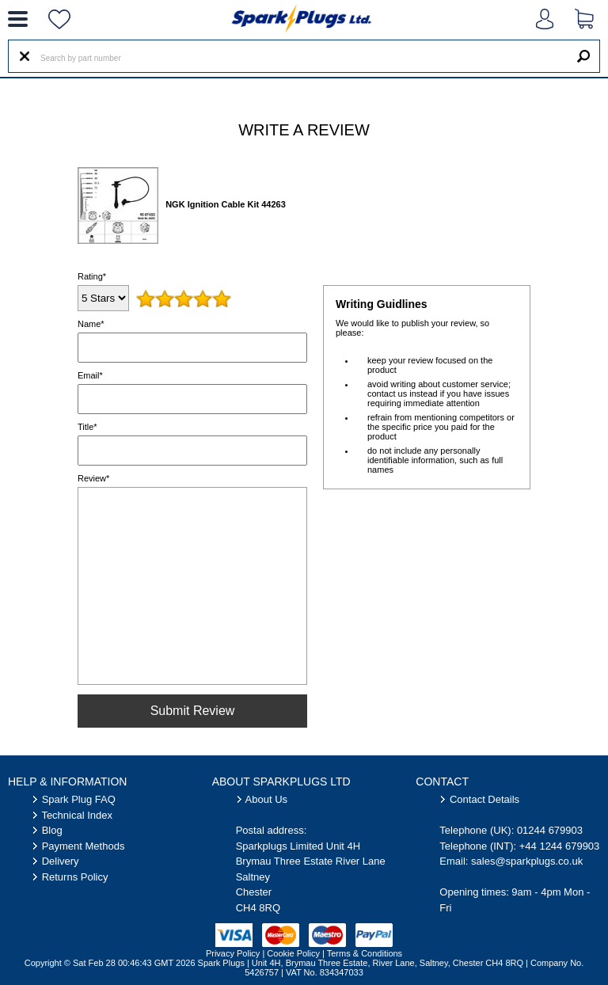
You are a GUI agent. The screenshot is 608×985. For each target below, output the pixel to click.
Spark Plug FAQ (79, 799)
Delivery (60, 861)
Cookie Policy (293, 953)
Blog (52, 830)
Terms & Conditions (364, 953)
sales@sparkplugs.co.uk (527, 861)
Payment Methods (83, 846)
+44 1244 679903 (559, 846)
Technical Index (76, 815)
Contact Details (484, 799)
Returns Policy (75, 877)
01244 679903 (550, 830)
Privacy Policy (233, 953)
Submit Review (192, 710)
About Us (266, 799)
